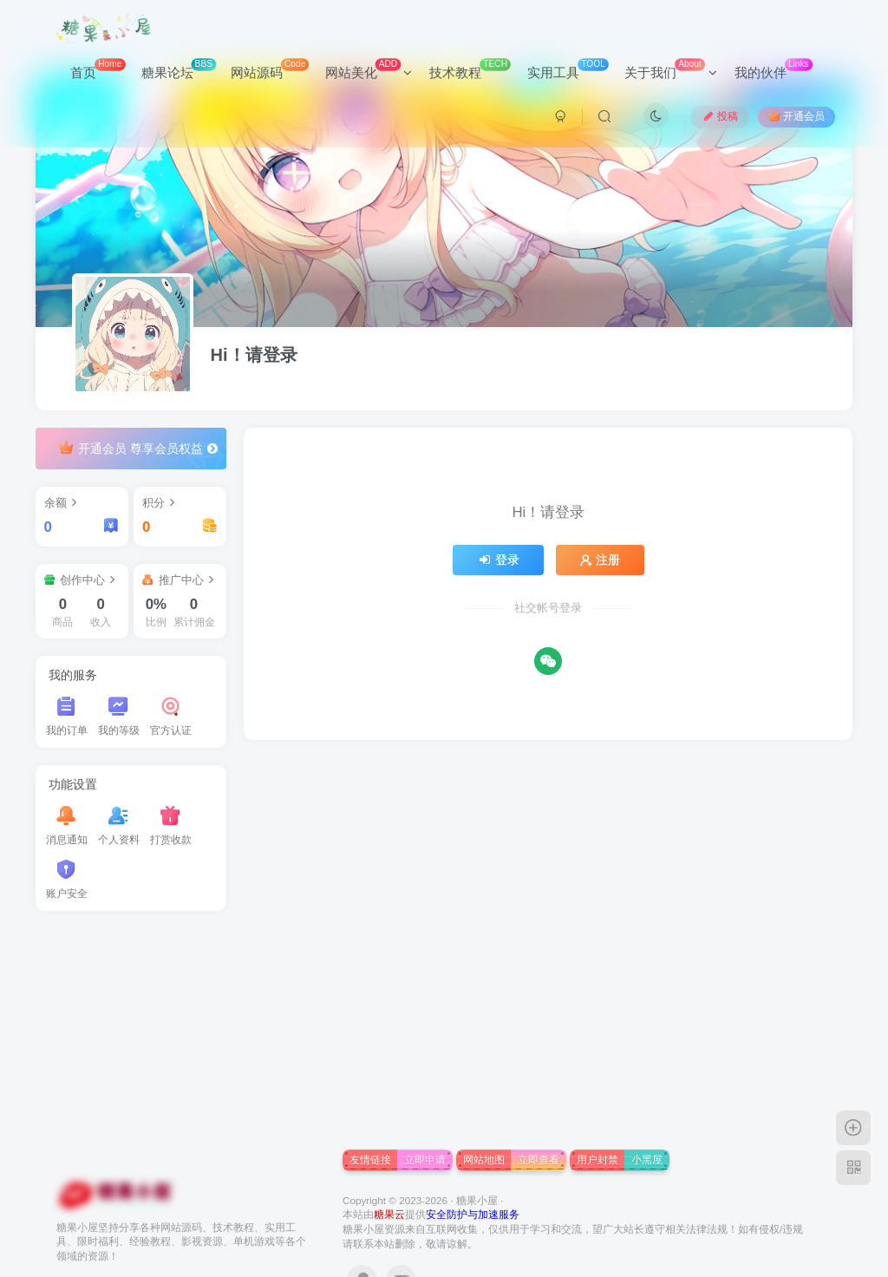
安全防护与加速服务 (472, 1214)
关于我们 (670, 69)
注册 (600, 559)
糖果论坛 (178, 69)
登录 (498, 559)
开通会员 (796, 115)
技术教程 (470, 69)
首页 (97, 69)
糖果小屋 (477, 1200)
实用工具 (568, 69)
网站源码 (270, 69)
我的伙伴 (774, 69)
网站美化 (369, 69)
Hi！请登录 (254, 354)
